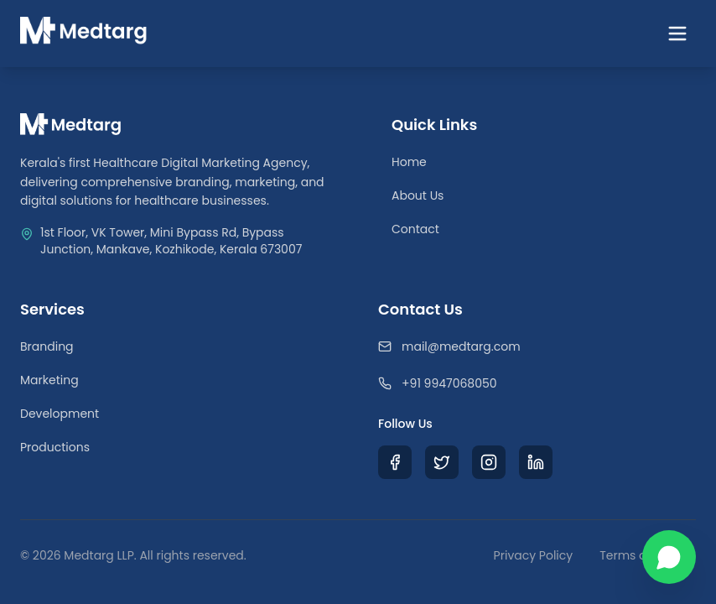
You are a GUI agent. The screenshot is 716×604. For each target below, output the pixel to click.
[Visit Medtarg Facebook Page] (395, 462)
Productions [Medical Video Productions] (55, 447)
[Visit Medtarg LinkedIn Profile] (536, 462)
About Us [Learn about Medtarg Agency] (418, 195)
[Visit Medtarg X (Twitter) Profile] (442, 462)
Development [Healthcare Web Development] (59, 413)
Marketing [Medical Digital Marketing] (49, 380)
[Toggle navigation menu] (677, 33)
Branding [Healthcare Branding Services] (47, 346)
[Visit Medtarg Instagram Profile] (489, 462)
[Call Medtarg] (537, 383)
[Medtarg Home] (84, 33)
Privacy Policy (533, 555)
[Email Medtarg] (537, 346)
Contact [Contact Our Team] (415, 229)
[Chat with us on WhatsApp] (669, 557)
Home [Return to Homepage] (409, 162)
